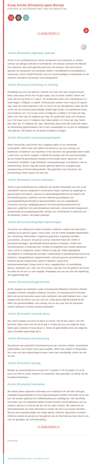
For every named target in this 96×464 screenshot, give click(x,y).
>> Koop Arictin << (48, 33)
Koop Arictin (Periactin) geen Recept (36, 5)
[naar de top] (12, 441)
